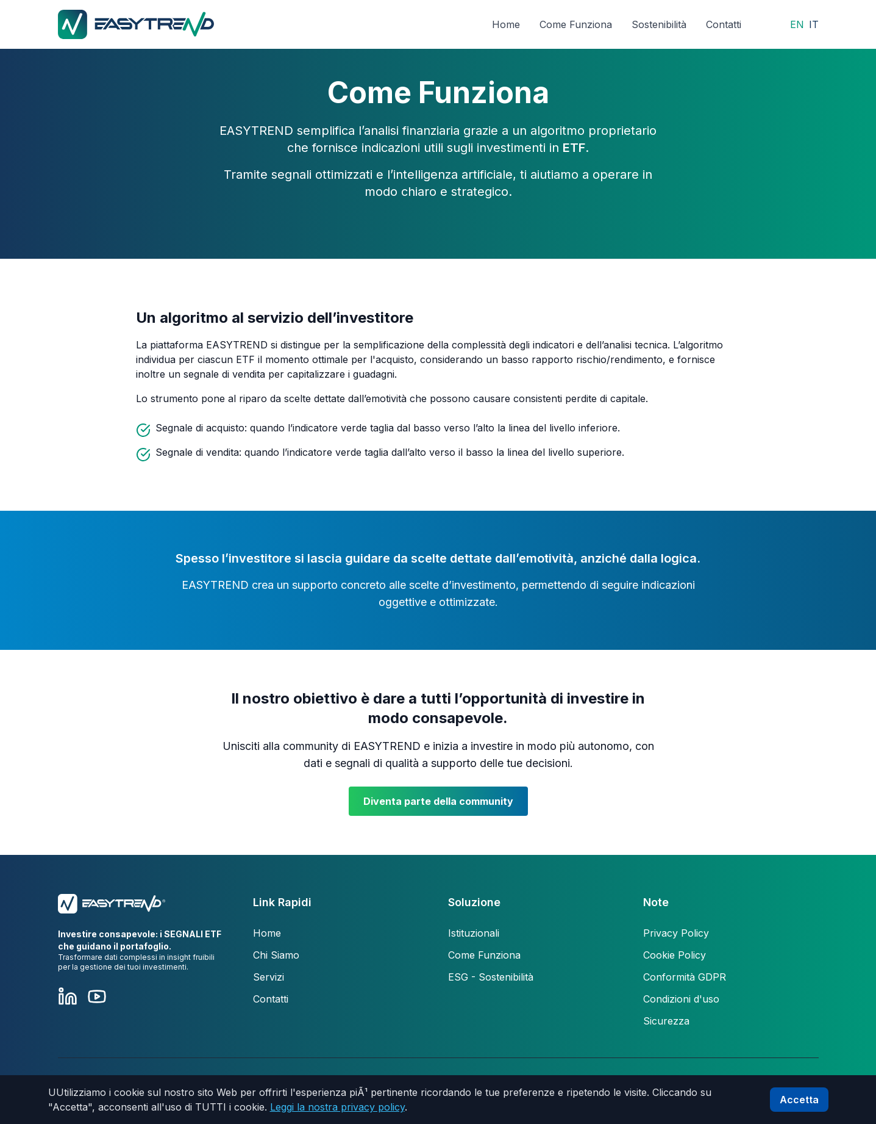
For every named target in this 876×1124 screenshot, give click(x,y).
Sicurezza (666, 1021)
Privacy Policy (676, 933)
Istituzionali (473, 933)
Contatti (723, 24)
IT (814, 24)
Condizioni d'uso (681, 999)
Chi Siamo (276, 955)
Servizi (268, 977)
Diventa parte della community (438, 801)
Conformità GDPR (684, 977)
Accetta (799, 1099)
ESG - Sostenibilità (490, 977)
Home (506, 24)
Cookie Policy (674, 955)
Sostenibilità (659, 24)
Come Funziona (575, 24)
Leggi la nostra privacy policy (337, 1107)
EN (797, 24)
